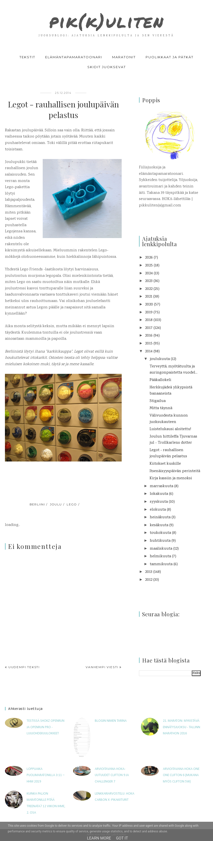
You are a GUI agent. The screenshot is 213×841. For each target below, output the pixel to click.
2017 (149, 328)
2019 (149, 312)
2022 (149, 289)
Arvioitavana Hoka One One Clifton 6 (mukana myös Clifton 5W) (181, 775)
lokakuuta (159, 494)
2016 (149, 336)
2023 (149, 281)
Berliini (37, 504)
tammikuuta (161, 564)
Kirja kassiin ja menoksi (171, 478)
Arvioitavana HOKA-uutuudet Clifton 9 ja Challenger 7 (112, 775)
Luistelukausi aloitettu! (170, 429)
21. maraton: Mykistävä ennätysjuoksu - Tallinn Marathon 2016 (181, 727)
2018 (149, 320)
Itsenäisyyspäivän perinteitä (175, 471)
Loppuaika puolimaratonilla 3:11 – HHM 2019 (45, 775)
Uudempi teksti (24, 667)
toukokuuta (160, 533)
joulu (56, 504)
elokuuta (158, 510)
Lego (72, 504)
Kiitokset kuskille (165, 464)
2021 (148, 297)
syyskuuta (159, 502)
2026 (149, 257)
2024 (149, 273)
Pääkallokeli (160, 380)
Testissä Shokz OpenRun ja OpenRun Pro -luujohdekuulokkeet (45, 727)
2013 (148, 572)
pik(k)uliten (106, 19)
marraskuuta (161, 486)
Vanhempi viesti (102, 667)
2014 (149, 351)
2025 (149, 265)
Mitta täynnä (161, 408)
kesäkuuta (159, 525)
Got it (122, 838)
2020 (149, 304)
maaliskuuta (161, 549)
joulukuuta (160, 359)
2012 (148, 580)
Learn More (99, 838)
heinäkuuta (160, 517)
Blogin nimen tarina (111, 721)
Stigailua (158, 401)
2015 (149, 343)
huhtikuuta (160, 541)
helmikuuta (160, 556)
